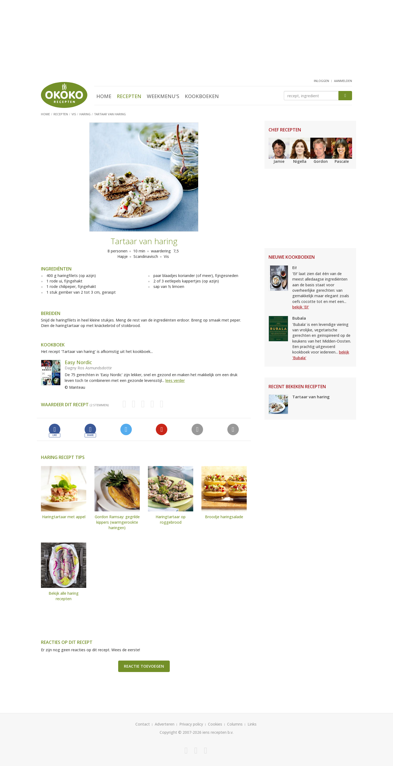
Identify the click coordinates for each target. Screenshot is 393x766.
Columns (235, 724)
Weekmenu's (163, 96)
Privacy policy (191, 724)
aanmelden (343, 81)
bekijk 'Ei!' (300, 307)
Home (103, 96)
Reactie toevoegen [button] (144, 666)
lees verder (175, 380)
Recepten (129, 96)
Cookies (215, 724)
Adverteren (164, 724)
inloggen (321, 81)
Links (252, 724)
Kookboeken (202, 96)
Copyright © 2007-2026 (180, 732)
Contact (142, 724)
